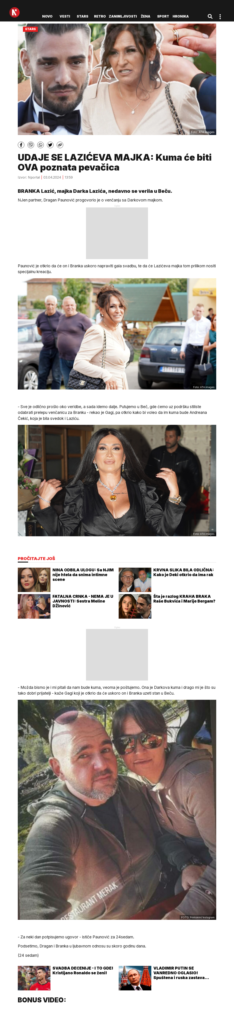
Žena (145, 16)
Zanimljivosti (123, 16)
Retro (100, 16)
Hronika (181, 16)
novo (47, 16)
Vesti (65, 16)
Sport (163, 16)
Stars (82, 16)
